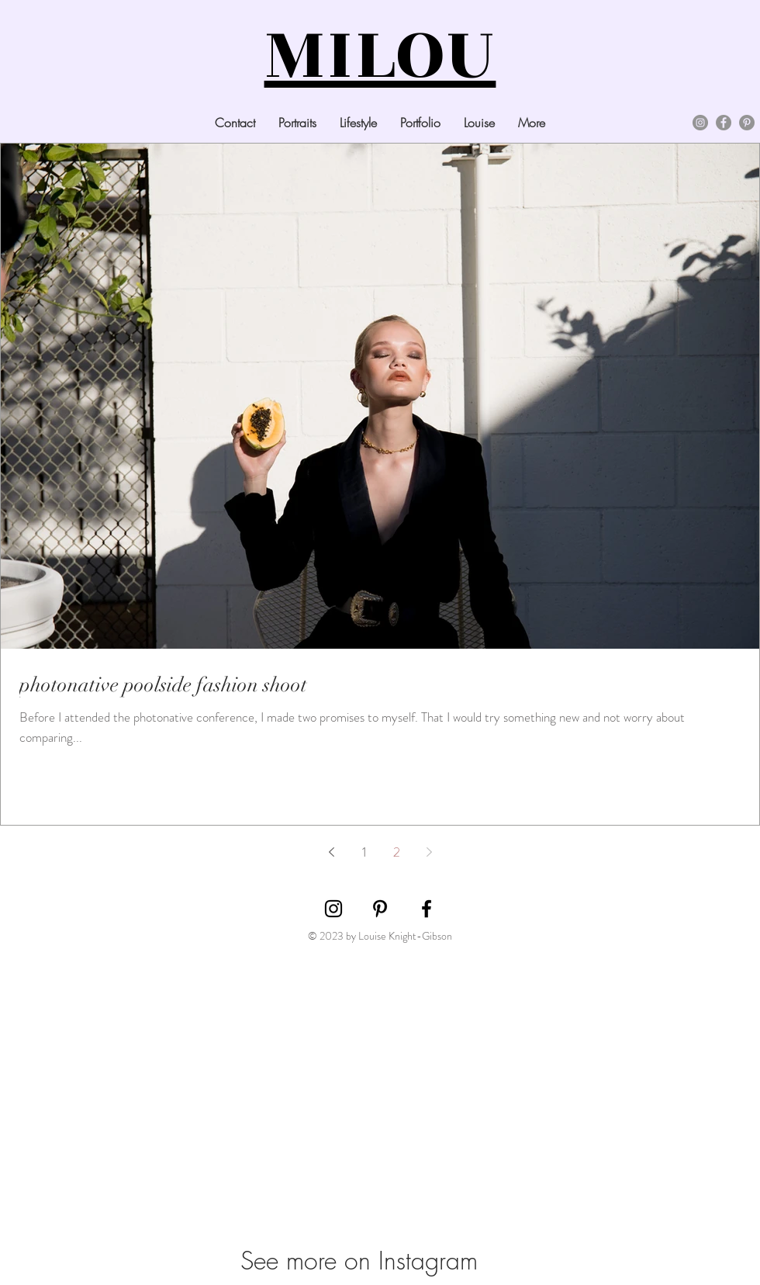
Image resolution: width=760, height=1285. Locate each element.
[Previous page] (331, 852)
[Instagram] (700, 122)
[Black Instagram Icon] (333, 908)
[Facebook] (723, 122)
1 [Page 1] (364, 852)
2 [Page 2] (396, 852)
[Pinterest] (747, 122)
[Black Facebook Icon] (426, 908)
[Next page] (429, 852)
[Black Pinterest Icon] (380, 908)
